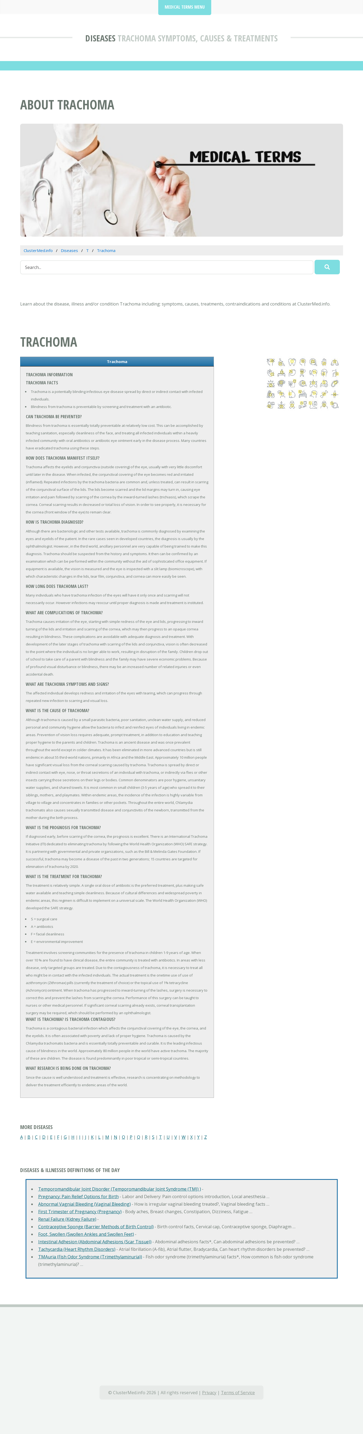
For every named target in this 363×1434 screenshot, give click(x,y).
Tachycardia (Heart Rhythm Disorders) (76, 1249)
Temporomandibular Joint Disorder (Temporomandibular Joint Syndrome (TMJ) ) (119, 1189)
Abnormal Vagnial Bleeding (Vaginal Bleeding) (84, 1204)
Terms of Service (238, 1393)
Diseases (100, 38)
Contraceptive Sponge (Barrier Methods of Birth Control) (96, 1227)
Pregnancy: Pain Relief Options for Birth (78, 1196)
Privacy (209, 1393)
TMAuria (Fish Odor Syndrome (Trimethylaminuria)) (90, 1257)
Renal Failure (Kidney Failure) (67, 1219)
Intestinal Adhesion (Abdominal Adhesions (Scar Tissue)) (94, 1242)
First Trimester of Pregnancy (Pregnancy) (80, 1212)
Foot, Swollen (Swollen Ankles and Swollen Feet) (86, 1234)
